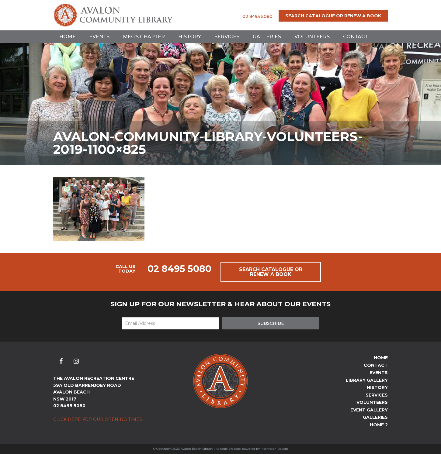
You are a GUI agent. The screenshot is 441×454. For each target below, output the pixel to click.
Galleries (267, 37)
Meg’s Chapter (144, 37)
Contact (355, 37)
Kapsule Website (228, 449)
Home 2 (379, 425)
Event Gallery (369, 410)
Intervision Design (274, 449)
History (189, 37)
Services (226, 37)
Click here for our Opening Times (97, 419)
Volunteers (312, 37)
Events (99, 37)
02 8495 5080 (257, 16)
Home (67, 37)
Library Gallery (367, 380)
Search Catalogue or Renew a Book (333, 16)
